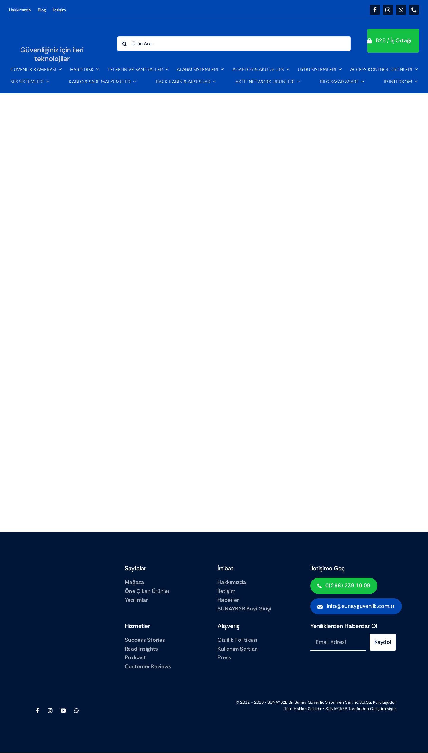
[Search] (124, 43)
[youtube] (63, 710)
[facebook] (375, 10)
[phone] (414, 10)
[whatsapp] (401, 10)
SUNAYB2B (277, 702)
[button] (393, 40)
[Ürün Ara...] (234, 43)
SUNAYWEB (336, 708)
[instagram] (388, 10)
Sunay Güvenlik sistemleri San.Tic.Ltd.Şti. (333, 702)
